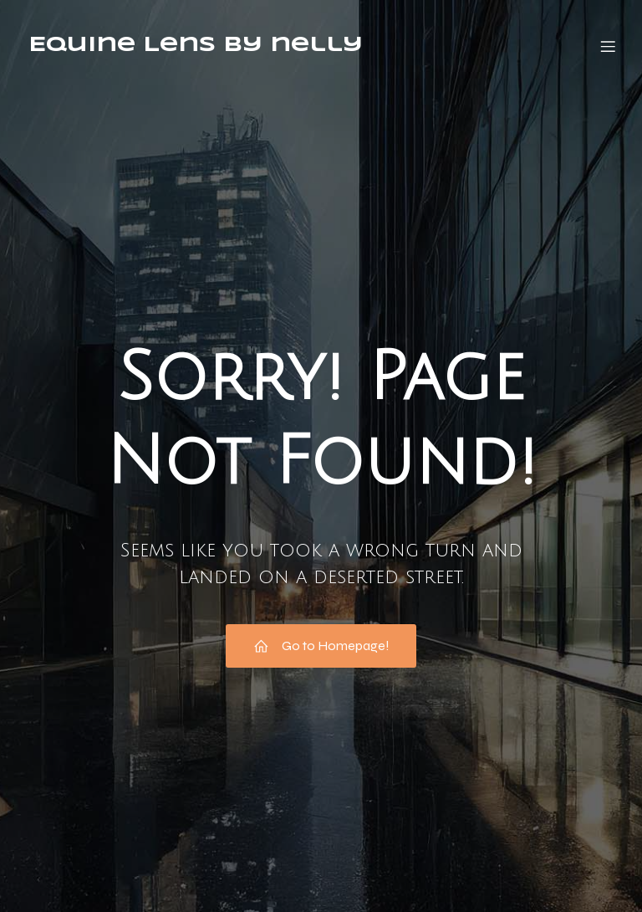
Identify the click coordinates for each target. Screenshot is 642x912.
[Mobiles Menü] (608, 46)
